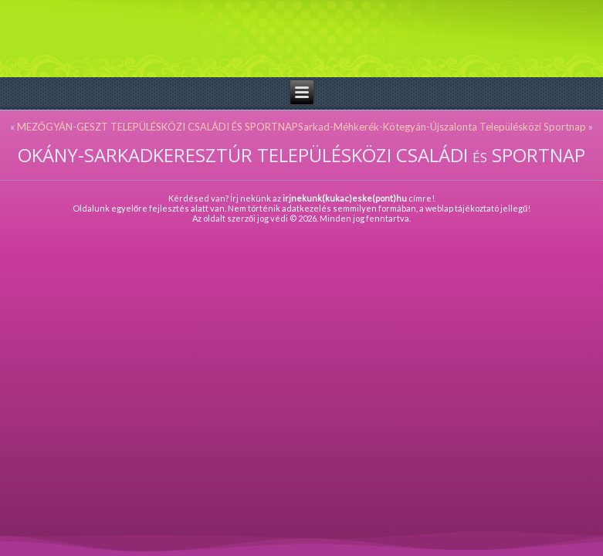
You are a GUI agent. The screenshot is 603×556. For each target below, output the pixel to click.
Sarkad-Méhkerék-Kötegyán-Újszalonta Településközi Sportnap (442, 126)
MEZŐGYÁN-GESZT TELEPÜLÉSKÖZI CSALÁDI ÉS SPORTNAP (157, 126)
